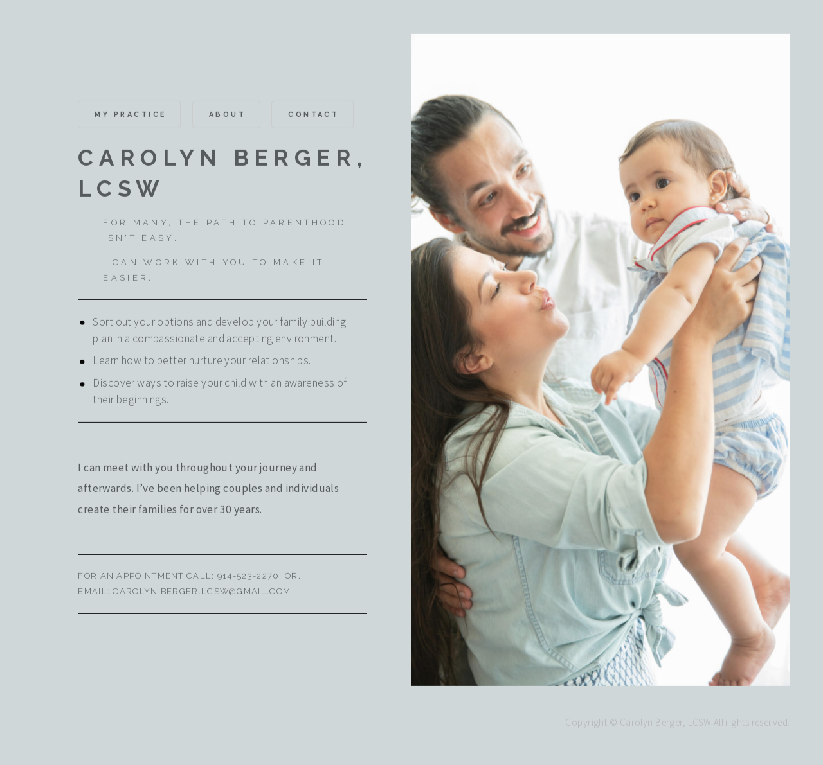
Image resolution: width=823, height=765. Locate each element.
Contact (313, 116)
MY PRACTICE (130, 116)
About (227, 116)
